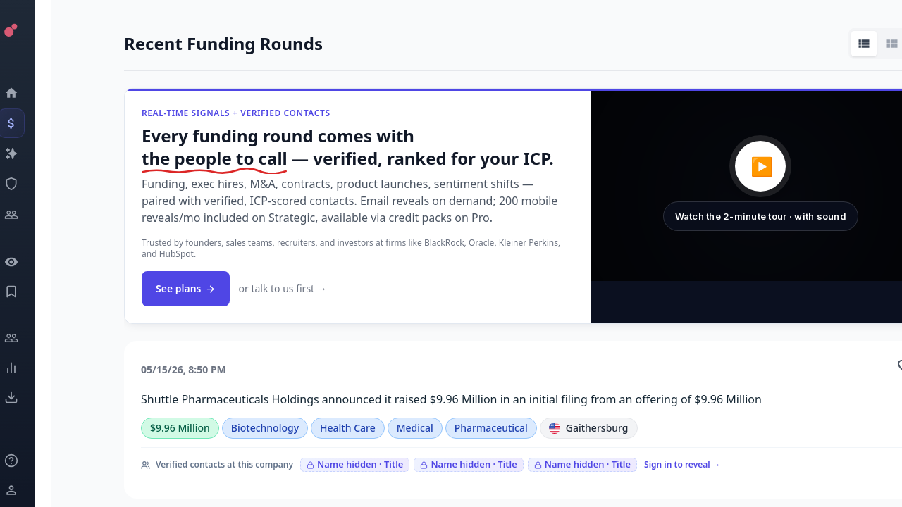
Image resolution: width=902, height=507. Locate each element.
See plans (186, 288)
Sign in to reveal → (682, 464)
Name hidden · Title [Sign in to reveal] (355, 464)
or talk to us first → (282, 288)
